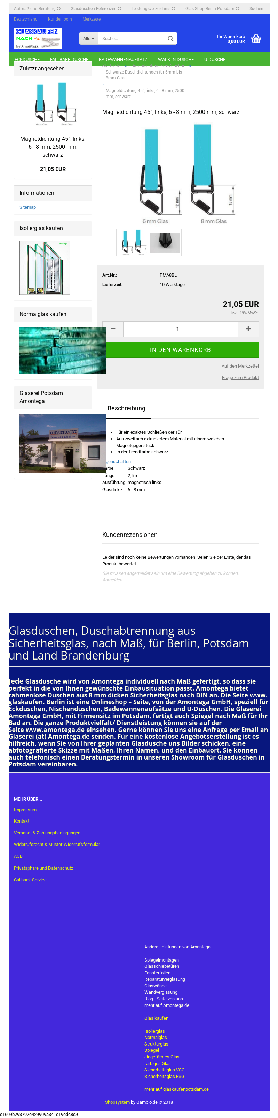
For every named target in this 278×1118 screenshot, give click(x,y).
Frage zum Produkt (240, 377)
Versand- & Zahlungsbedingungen (47, 832)
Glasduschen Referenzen (96, 8)
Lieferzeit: (112, 284)
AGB (18, 856)
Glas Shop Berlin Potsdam (212, 8)
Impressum (25, 809)
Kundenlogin (60, 19)
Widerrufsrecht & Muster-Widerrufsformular (57, 844)
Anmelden (112, 580)
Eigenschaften (116, 461)
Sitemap (27, 207)
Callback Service (30, 879)
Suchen (256, 8)
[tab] (180, 461)
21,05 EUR (53, 169)
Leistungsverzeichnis (153, 8)
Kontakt (21, 821)
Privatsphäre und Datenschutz (43, 868)
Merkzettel (92, 19)
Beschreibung (126, 408)
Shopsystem (117, 1102)
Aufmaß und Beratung (37, 8)
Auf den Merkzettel (240, 366)
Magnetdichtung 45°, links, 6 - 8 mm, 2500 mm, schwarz (52, 147)
